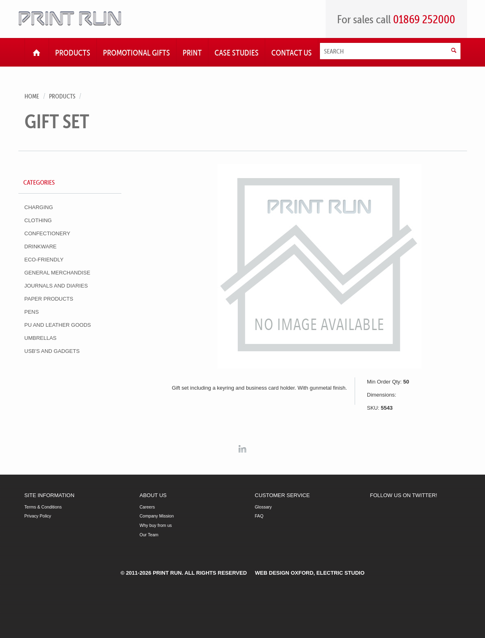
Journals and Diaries (56, 286)
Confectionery (47, 233)
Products (62, 96)
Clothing (38, 220)
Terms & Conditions (43, 507)
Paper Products (49, 299)
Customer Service (282, 495)
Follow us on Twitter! (403, 495)
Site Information (50, 495)
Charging (39, 207)
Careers (147, 507)
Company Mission (157, 516)
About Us (153, 495)
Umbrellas (41, 338)
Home (32, 96)
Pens (32, 312)
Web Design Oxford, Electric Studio (309, 573)
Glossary (263, 507)
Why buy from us (156, 525)
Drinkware (41, 246)
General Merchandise (57, 273)
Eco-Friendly (44, 260)
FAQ (259, 516)
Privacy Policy (38, 516)
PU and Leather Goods (58, 325)
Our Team (149, 535)
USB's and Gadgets (52, 351)
